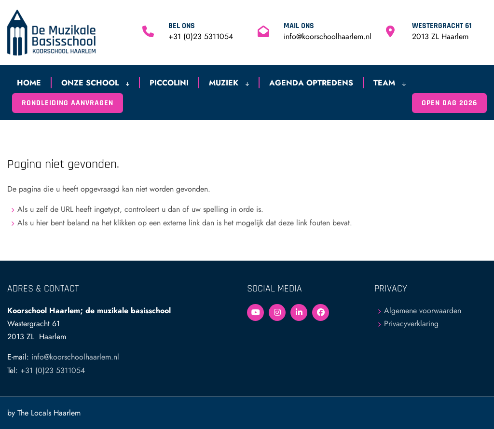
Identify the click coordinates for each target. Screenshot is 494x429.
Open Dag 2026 (449, 103)
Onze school (95, 82)
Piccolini (169, 82)
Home (29, 82)
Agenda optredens (311, 82)
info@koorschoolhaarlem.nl (327, 36)
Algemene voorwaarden (422, 310)
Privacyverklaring (411, 323)
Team (389, 82)
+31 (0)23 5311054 (200, 36)
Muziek (229, 82)
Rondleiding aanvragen (67, 103)
